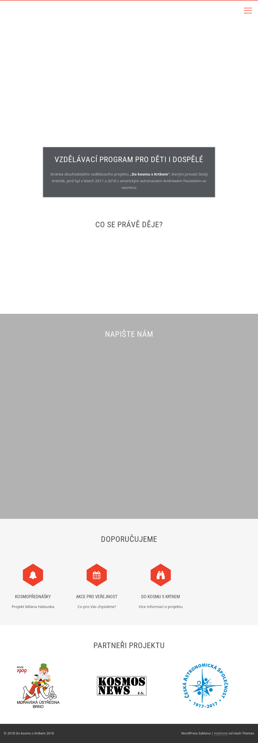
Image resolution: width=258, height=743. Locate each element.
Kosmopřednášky (31, 596)
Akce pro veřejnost (94, 596)
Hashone (221, 733)
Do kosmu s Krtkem (149, 174)
